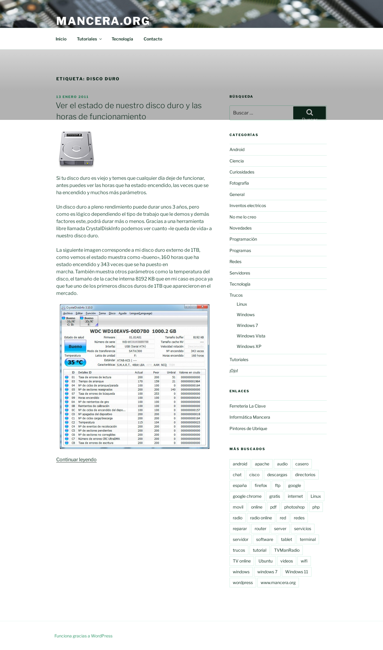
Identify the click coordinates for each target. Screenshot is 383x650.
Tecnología (122, 38)
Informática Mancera (250, 417)
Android (237, 149)
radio (237, 517)
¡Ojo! (234, 370)
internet (295, 496)
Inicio (61, 38)
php (316, 506)
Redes (235, 261)
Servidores (240, 272)
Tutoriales (90, 38)
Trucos (236, 295)
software (264, 539)
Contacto (153, 38)
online (256, 506)
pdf (273, 506)
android (240, 463)
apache (262, 463)
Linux (242, 304)
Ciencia (237, 160)
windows (241, 571)
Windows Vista (251, 335)
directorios (305, 474)
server (280, 528)
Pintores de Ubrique (248, 428)
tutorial (259, 550)
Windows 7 (247, 325)
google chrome (247, 496)
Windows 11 (296, 571)
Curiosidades (242, 171)
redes (299, 517)
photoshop (294, 506)
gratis (274, 496)
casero (301, 463)
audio (282, 463)
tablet (286, 539)
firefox (261, 485)
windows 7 (267, 571)
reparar (240, 528)
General (237, 194)
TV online (242, 560)
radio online (261, 517)
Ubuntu (266, 560)
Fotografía (239, 183)
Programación (243, 239)
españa (240, 485)
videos (286, 560)
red (283, 517)
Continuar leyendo (76, 459)
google (294, 485)
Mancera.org (103, 21)
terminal (308, 539)
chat (237, 474)
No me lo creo (243, 216)
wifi (304, 560)
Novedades (241, 227)
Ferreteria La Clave (248, 405)
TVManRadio (287, 550)
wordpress (243, 582)
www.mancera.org (278, 582)
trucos (239, 550)
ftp (277, 485)
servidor (240, 539)
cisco (254, 474)
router (260, 528)
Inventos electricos (248, 205)
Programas (240, 250)
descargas (277, 474)
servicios (302, 528)
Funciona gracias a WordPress (83, 635)
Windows (246, 314)
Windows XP (249, 346)
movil (238, 506)
